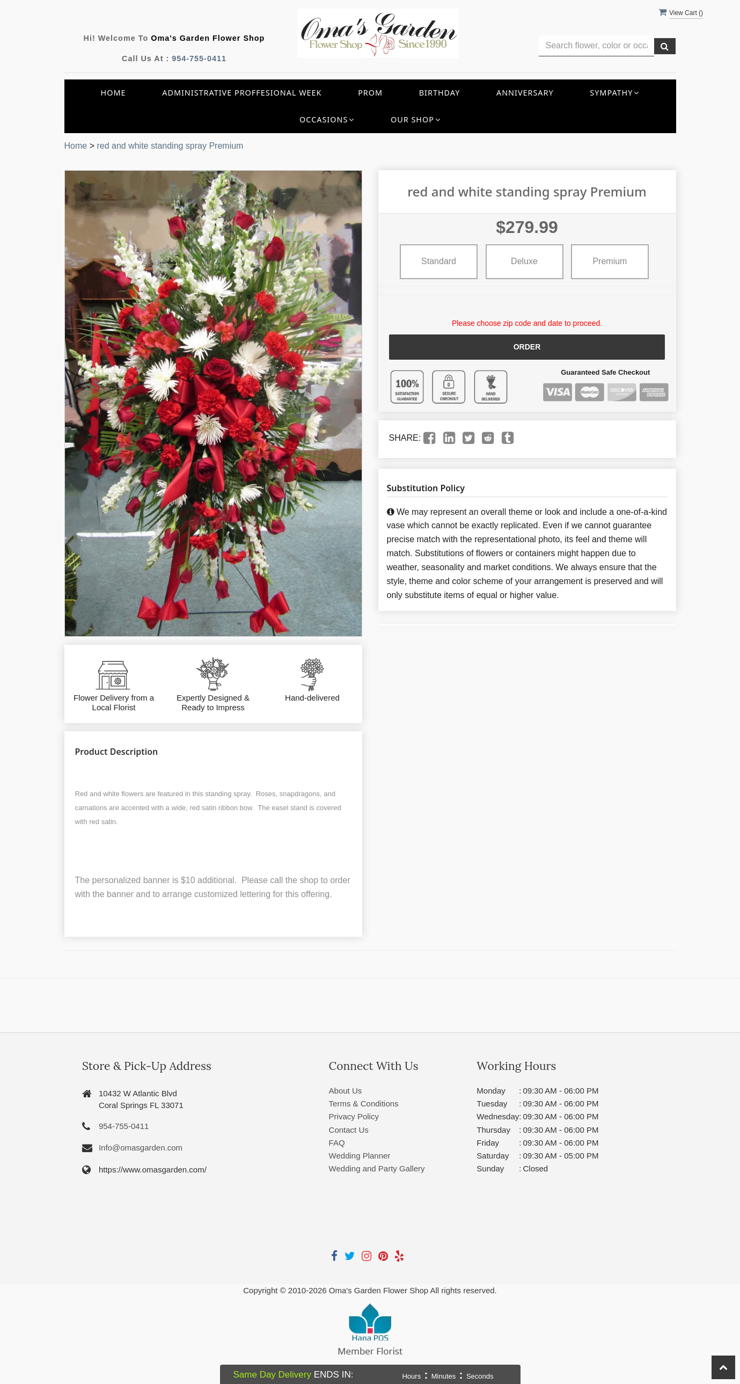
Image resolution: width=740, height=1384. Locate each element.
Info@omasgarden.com (140, 1147)
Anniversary (525, 93)
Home (113, 93)
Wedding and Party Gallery (377, 1168)
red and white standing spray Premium (170, 145)
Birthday (439, 93)
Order (527, 347)
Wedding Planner (360, 1155)
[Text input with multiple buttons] (596, 45)
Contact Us (349, 1129)
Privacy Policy (354, 1116)
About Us (345, 1090)
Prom (370, 93)
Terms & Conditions (364, 1103)
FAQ (337, 1142)
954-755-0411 (199, 58)
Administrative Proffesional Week (241, 93)
